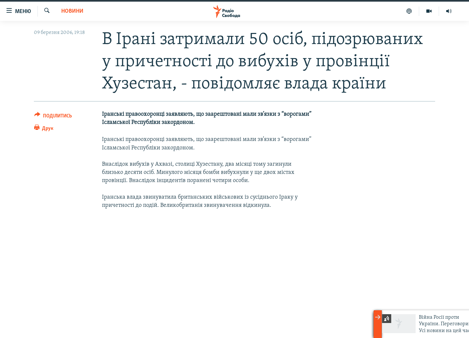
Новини (72, 11)
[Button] (53, 117)
